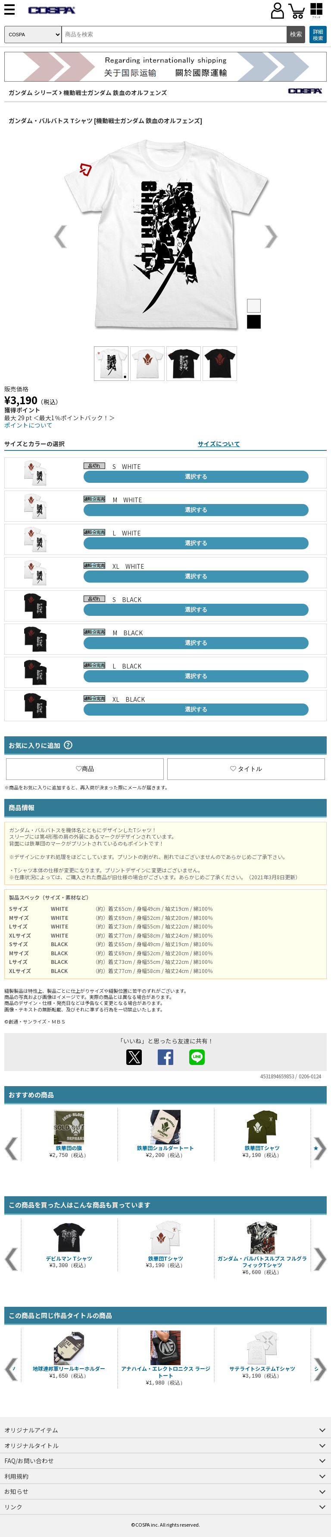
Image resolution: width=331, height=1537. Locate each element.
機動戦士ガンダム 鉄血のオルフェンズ (115, 92)
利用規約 (16, 1476)
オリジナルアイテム (31, 1430)
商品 (85, 768)
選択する (196, 476)
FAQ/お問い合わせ (29, 1460)
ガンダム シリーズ (33, 92)
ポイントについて (28, 425)
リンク (13, 1506)
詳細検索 (318, 35)
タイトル (246, 768)
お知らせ (16, 1491)
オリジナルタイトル (31, 1445)
